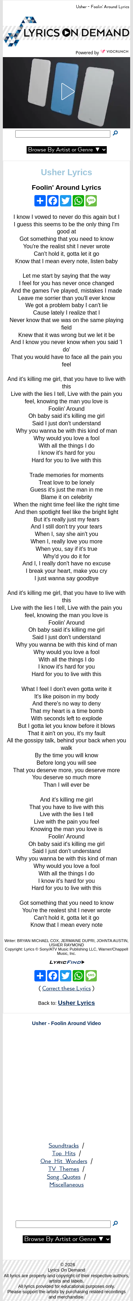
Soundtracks (64, 1145)
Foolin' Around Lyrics (66, 187)
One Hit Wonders (63, 1161)
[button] (67, 91)
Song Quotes (64, 1177)
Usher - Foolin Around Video (66, 1023)
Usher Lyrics (66, 172)
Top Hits (64, 1153)
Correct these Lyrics (66, 988)
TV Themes (63, 1169)
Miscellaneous (66, 1184)
